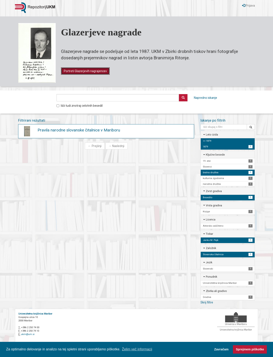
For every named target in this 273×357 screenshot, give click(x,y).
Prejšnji (95, 146)
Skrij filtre (206, 302)
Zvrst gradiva (214, 191)
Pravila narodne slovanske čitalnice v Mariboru (79, 130)
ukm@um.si (28, 334)
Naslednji (116, 146)
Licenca (210, 219)
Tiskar (209, 233)
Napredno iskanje (205, 97)
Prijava (248, 5)
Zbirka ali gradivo (216, 291)
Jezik (209, 262)
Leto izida (212, 134)
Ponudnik (211, 276)
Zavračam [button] (221, 349)
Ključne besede (215, 154)
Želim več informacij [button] (137, 349)
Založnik (211, 248)
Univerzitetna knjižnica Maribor (35, 313)
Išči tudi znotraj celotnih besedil (80, 105)
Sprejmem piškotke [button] (250, 349)
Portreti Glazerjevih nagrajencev (85, 71)
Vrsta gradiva (214, 205)
